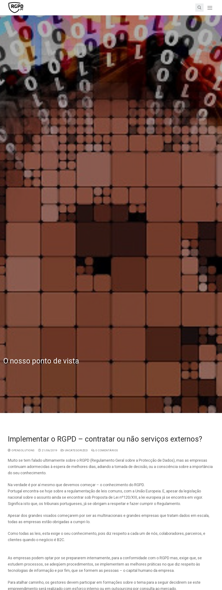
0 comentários (104, 450)
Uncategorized (74, 450)
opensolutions (21, 450)
